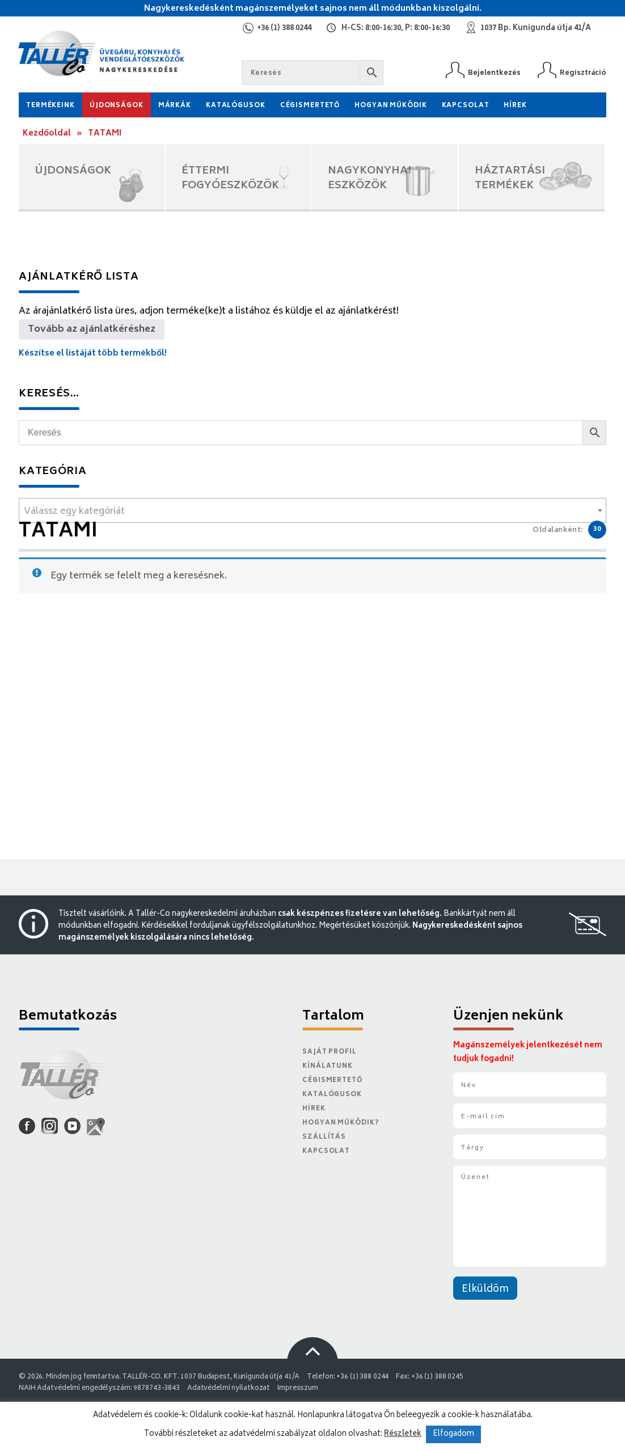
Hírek (515, 105)
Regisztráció (583, 72)
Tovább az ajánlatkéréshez (91, 329)
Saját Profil (329, 1052)
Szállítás (324, 1137)
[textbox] (312, 511)
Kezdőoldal (47, 133)
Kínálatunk (327, 1066)
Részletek (402, 1434)
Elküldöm (485, 1289)
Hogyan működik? (340, 1123)
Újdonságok (116, 105)
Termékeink (50, 105)
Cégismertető (310, 105)
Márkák (174, 105)
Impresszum (297, 1388)
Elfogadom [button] (453, 1434)
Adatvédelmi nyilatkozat (228, 1388)
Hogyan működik (390, 105)
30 (597, 529)
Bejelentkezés (494, 72)
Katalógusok (235, 105)
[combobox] (312, 510)
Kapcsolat (465, 105)
